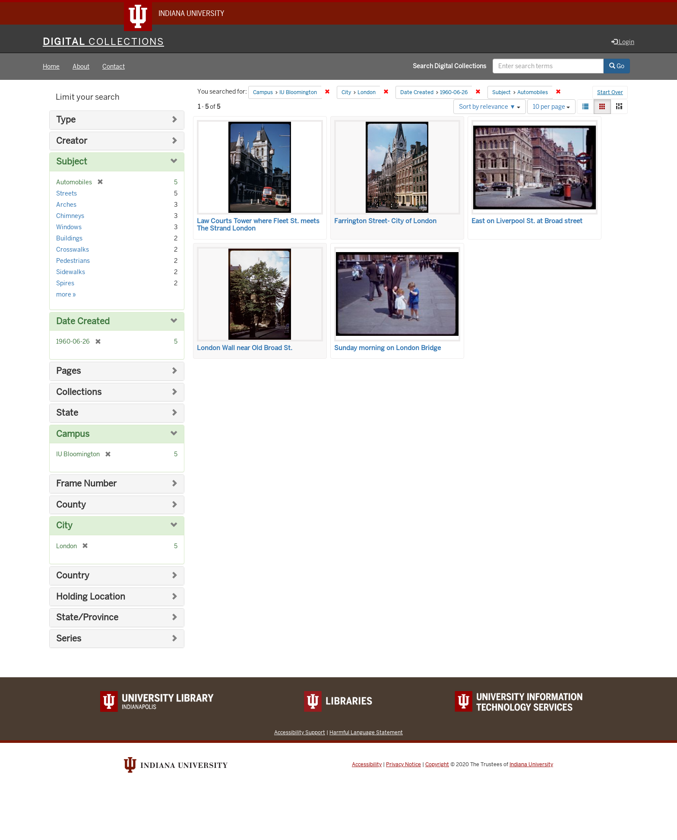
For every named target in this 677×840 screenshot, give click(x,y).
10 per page (551, 107)
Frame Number (86, 483)
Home (51, 66)
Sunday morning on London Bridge (387, 348)
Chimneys (70, 216)
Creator (71, 141)
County (71, 504)
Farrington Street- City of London (385, 221)
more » (66, 294)
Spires (65, 283)
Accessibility (367, 764)
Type (66, 119)
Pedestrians (73, 261)
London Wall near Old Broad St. (244, 348)
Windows (69, 227)
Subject (71, 161)
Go (616, 66)
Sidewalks (70, 272)
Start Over (610, 92)
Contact (113, 66)
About (81, 66)
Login (622, 42)
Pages (68, 371)
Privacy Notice (403, 764)
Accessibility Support (299, 732)
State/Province (87, 617)
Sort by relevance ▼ (489, 107)
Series (68, 638)
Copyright (437, 764)
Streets (66, 193)
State (67, 412)
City (64, 525)
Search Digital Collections (449, 66)
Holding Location (90, 596)
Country (72, 575)
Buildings (69, 238)
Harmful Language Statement (366, 732)
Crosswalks (72, 249)
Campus (72, 434)
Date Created (83, 321)
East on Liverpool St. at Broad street (526, 221)
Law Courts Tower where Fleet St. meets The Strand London (258, 225)
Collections (78, 392)
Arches (66, 204)
